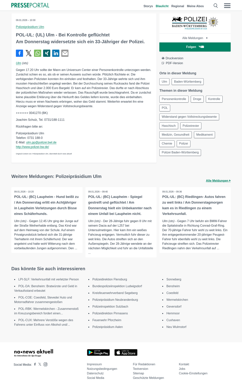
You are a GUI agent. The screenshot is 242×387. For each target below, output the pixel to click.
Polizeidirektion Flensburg (109, 279)
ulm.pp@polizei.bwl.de (41, 142)
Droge (197, 99)
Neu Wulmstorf (176, 327)
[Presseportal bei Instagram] (44, 364)
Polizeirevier (191, 126)
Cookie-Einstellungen (193, 373)
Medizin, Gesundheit (175, 135)
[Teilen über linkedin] (55, 53)
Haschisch (169, 126)
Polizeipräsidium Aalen (107, 327)
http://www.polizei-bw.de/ (32, 146)
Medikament (205, 135)
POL (165, 108)
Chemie (167, 144)
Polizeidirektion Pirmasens (110, 313)
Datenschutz (95, 373)
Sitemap (138, 373)
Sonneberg (173, 279)
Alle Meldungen (195, 38)
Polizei (183, 144)
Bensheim (173, 286)
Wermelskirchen (177, 299)
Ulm (18, 63)
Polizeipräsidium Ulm (30, 26)
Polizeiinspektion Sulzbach (110, 306)
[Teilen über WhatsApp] (37, 53)
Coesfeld (172, 293)
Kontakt (184, 364)
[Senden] (64, 53)
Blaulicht (162, 6)
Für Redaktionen (144, 364)
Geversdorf (173, 306)
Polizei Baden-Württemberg (180, 153)
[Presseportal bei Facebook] (34, 364)
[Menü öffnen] (227, 5)
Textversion (140, 368)
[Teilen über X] (28, 53)
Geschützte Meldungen (148, 377)
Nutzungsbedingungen (102, 368)
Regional (177, 6)
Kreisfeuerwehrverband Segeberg (115, 293)
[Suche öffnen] (215, 5)
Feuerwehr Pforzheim (106, 320)
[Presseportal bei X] (38, 364)
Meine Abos (195, 6)
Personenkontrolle (174, 99)
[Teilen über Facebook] (19, 53)
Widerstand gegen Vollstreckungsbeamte (189, 117)
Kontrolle (215, 99)
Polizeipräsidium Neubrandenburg (115, 299)
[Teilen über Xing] (46, 53)
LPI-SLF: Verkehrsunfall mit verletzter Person (48, 279)
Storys (148, 6)
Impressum (94, 364)
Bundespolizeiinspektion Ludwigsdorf (117, 286)
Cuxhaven (173, 320)
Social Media (95, 377)
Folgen (195, 46)
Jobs (182, 368)
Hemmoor (173, 313)
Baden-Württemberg (188, 81)
